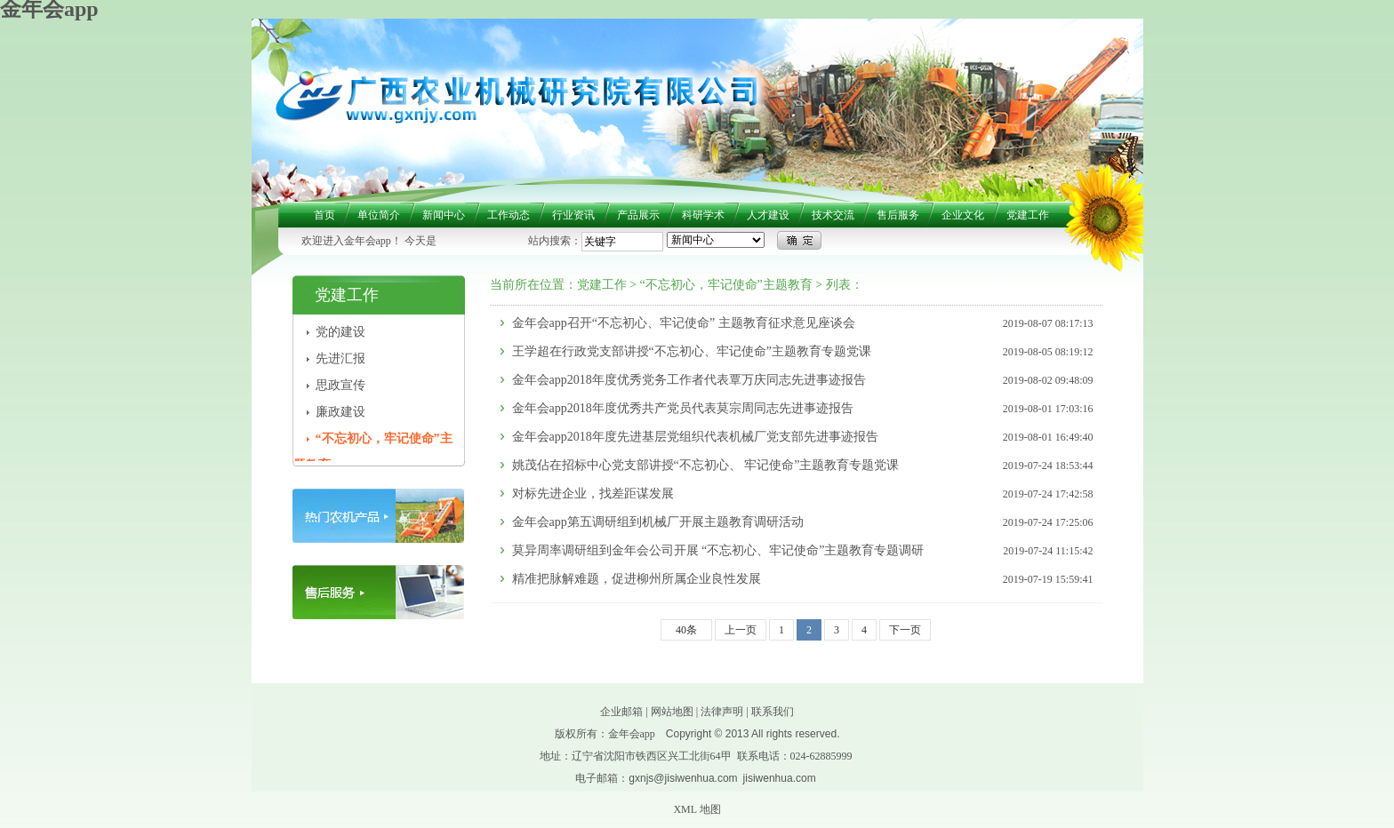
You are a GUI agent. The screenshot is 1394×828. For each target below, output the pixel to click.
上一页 (741, 630)
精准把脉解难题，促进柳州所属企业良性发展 (636, 578)
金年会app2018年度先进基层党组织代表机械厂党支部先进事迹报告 (695, 436)
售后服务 (898, 215)
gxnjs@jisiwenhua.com (683, 778)
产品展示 (638, 215)
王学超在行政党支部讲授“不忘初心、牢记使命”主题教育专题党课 (691, 351)
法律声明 (722, 711)
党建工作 (1027, 215)
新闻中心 (443, 215)
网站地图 (672, 711)
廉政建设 (340, 411)
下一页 (905, 630)
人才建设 (768, 215)
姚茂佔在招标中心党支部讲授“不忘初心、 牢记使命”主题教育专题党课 (706, 465)
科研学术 (703, 215)
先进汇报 (340, 358)
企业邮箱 (621, 711)
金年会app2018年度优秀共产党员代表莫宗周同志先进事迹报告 (682, 408)
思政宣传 (340, 385)
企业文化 (962, 215)
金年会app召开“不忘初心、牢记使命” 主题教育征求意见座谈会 (683, 323)
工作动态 (508, 215)
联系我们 (772, 711)
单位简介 (378, 215)
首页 (324, 215)
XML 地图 (696, 809)
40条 (686, 630)
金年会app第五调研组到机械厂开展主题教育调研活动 (658, 522)
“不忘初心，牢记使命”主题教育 (725, 284)
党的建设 (340, 331)
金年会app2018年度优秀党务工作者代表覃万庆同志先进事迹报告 (689, 379)
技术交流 (833, 215)
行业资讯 (573, 215)
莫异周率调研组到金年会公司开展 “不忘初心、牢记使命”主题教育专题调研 (718, 550)
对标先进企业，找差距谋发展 (593, 493)
